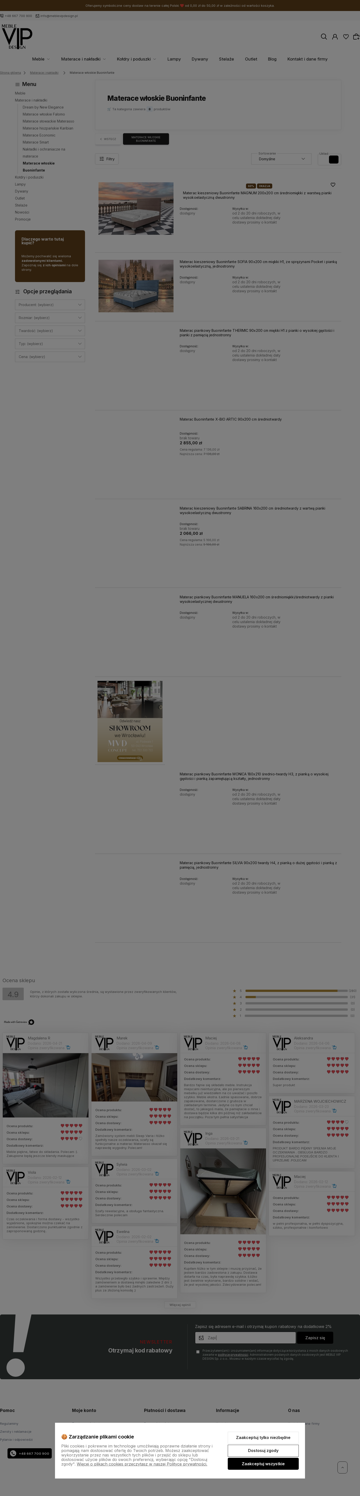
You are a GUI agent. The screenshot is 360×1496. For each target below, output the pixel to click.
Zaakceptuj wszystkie (263, 1463)
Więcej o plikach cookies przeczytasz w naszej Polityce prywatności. (142, 1463)
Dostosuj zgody (263, 1450)
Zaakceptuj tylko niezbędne (263, 1437)
